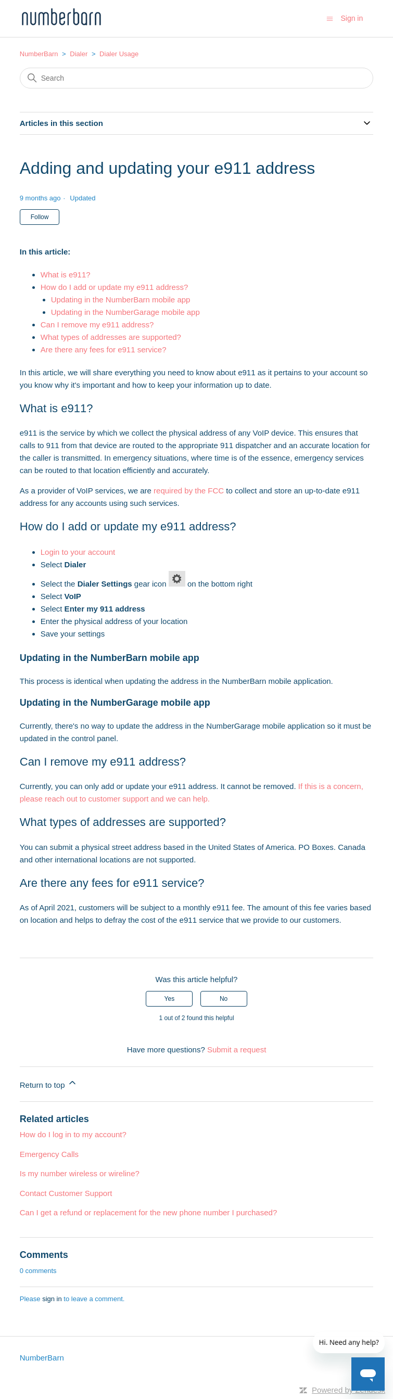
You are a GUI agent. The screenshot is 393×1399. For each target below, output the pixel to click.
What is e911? (66, 274)
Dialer (78, 54)
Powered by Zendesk (348, 1389)
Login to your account (78, 552)
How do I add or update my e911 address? (114, 287)
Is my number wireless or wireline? (80, 1173)
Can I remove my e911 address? (97, 324)
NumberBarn (39, 54)
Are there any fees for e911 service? (104, 349)
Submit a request (236, 1049)
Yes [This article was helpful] (169, 998)
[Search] (197, 78)
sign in (52, 1299)
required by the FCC (189, 490)
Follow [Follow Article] (40, 217)
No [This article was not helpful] (223, 998)
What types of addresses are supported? (111, 337)
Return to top (49, 1083)
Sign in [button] (351, 18)
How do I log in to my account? (73, 1134)
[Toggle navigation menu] (329, 18)
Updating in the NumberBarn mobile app (121, 299)
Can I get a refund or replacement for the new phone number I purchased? (148, 1212)
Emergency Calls (49, 1154)
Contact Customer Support (66, 1193)
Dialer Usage (118, 54)
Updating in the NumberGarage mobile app (125, 312)
